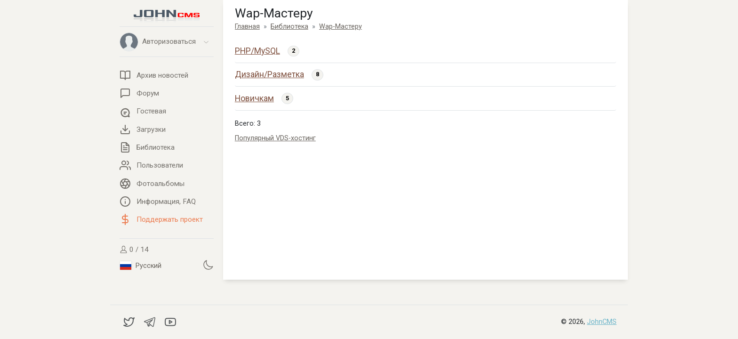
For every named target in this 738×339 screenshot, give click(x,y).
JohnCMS (602, 322)
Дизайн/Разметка (269, 74)
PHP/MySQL (257, 51)
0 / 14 (134, 249)
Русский (140, 265)
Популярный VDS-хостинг (275, 138)
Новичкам (254, 98)
